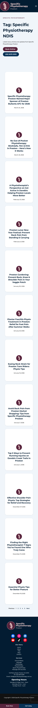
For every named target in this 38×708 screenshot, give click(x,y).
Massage (19, 662)
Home (19, 647)
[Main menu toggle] (36, 6)
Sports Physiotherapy (19, 667)
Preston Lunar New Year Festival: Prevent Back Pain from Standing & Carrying (19, 234)
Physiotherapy (19, 666)
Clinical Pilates (19, 660)
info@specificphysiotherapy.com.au (21, 676)
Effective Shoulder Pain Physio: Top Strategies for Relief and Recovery (19, 500)
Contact (19, 654)
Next (27, 608)
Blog (19, 652)
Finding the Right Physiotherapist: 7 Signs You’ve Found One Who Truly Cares (19, 546)
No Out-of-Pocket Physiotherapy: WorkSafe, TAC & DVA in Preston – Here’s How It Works (19, 146)
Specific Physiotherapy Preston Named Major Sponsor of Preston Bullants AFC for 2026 (19, 100)
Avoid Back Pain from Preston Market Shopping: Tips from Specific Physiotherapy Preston (19, 413)
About (19, 649)
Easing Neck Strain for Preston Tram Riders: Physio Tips (19, 366)
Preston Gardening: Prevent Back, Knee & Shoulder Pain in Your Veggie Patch (19, 278)
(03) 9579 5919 (20, 674)
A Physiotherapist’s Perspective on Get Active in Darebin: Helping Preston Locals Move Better (19, 190)
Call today (28, 706)
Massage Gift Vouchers (19, 669)
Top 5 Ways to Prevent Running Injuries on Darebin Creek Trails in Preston (19, 457)
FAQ (19, 651)
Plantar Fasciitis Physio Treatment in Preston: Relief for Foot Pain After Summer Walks (19, 323)
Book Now (9, 706)
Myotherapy (19, 664)
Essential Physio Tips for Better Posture (19, 588)
